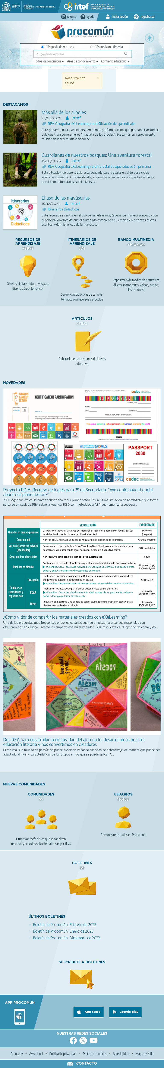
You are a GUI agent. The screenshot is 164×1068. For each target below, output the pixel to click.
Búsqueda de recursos (57, 47)
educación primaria (136, 166)
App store (92, 1012)
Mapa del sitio (145, 1054)
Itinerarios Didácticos (63, 209)
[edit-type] (49, 61)
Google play (128, 1012)
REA (51, 123)
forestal (104, 166)
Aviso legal (36, 1054)
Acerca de (16, 1054)
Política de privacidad (62, 1054)
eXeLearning (80, 123)
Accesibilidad (121, 1054)
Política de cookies (94, 1054)
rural (94, 123)
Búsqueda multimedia (106, 47)
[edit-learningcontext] (115, 61)
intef (75, 118)
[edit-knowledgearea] (83, 61)
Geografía (63, 123)
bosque (116, 166)
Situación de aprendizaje (116, 123)
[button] (98, 77)
